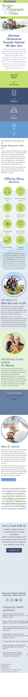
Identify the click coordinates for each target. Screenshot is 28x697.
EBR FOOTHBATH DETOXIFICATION (20, 226)
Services (14, 100)
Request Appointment (10, 1)
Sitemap (20, 669)
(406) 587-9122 (20, 1)
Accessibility (15, 669)
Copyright (3, 669)
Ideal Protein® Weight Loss (20, 210)
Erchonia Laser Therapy (7, 226)
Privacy (10, 669)
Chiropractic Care (7, 193)
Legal (7, 669)
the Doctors (14, 83)
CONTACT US (14, 550)
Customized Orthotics (20, 242)
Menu (4, 18)
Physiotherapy (7, 241)
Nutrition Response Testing (20, 193)
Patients (14, 117)
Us (14, 134)
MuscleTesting (7, 210)
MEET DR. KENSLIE (8, 479)
